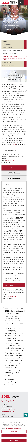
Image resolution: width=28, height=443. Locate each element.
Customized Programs (8, 66)
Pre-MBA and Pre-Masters (9, 53)
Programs (4, 41)
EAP (14, 144)
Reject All (14, 436)
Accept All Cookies (14, 440)
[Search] (21, 2)
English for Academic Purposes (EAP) (12, 50)
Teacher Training (6, 63)
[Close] (26, 420)
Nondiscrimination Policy (7, 411)
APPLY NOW (9, 285)
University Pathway (7, 47)
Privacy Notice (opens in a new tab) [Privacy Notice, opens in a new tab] (13, 428)
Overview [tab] (14, 168)
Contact (3, 414)
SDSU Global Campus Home (7, 416)
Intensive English (6, 44)
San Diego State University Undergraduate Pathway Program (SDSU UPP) (13, 27)
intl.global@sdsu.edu (10, 410)
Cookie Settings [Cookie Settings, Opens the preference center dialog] (14, 431)
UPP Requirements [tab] (14, 173)
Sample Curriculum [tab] (14, 178)
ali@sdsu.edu (10, 161)
